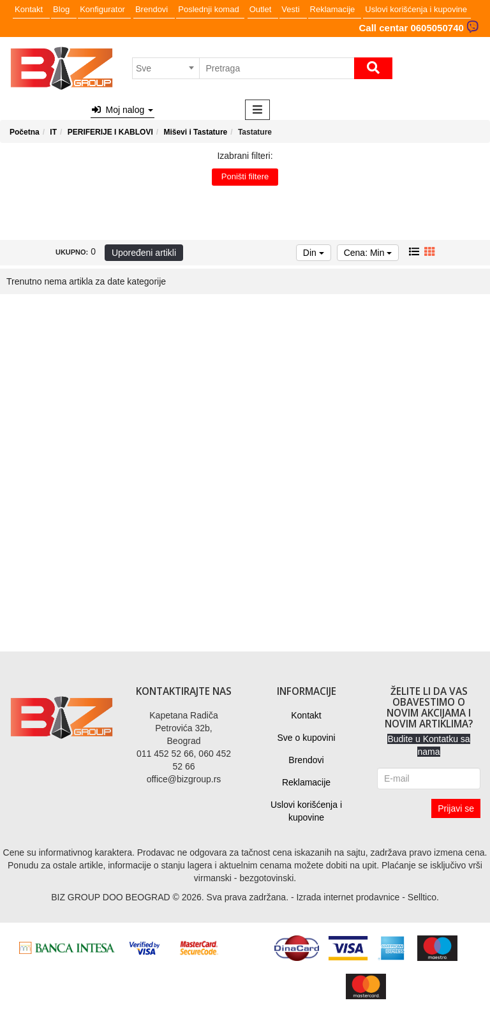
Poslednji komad (208, 9)
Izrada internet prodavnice (347, 897)
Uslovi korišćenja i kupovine (416, 9)
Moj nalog (122, 110)
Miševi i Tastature (195, 132)
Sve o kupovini (306, 738)
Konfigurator (102, 9)
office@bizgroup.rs (184, 779)
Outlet (260, 9)
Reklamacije (332, 9)
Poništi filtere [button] (245, 176)
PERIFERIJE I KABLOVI (110, 132)
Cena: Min (368, 253)
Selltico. (423, 897)
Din (313, 253)
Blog (61, 9)
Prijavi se (456, 808)
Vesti (290, 9)
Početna (25, 132)
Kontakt (29, 9)
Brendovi (151, 9)
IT (53, 132)
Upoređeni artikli (144, 253)
